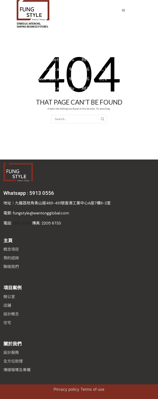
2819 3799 (32, 223)
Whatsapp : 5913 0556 (28, 193)
